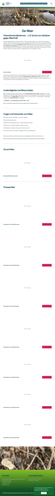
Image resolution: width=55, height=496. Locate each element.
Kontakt (43, 3)
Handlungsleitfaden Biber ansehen (10, 175)
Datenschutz (32, 493)
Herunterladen (47, 72)
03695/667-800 (5, 484)
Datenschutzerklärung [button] (44, 490)
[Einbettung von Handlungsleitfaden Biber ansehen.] (27, 163)
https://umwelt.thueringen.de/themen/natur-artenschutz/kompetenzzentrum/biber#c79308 (23, 138)
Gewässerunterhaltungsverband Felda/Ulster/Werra (17, 493)
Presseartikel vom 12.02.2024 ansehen (11, 407)
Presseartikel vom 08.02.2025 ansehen (11, 265)
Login (46, 3)
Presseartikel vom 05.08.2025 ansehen (11, 224)
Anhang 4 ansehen (7, 72)
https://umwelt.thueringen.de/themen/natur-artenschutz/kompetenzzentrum (20, 103)
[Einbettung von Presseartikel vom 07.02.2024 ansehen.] (27, 424)
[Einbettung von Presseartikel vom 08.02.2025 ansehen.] (27, 247)
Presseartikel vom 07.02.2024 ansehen (11, 437)
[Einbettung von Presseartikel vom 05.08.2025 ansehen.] (27, 206)
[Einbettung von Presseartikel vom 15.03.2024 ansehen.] (27, 364)
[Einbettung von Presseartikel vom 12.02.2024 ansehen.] (27, 394)
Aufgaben (39, 3)
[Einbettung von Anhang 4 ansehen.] (27, 60)
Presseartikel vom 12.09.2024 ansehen (11, 347)
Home (21, 3)
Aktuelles (24, 3)
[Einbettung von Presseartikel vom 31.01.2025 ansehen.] (27, 288)
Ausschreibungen (34, 3)
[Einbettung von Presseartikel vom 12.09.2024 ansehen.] (27, 329)
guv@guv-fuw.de (5, 483)
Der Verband (29, 3)
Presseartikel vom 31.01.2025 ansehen (11, 306)
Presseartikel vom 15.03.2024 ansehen (11, 377)
